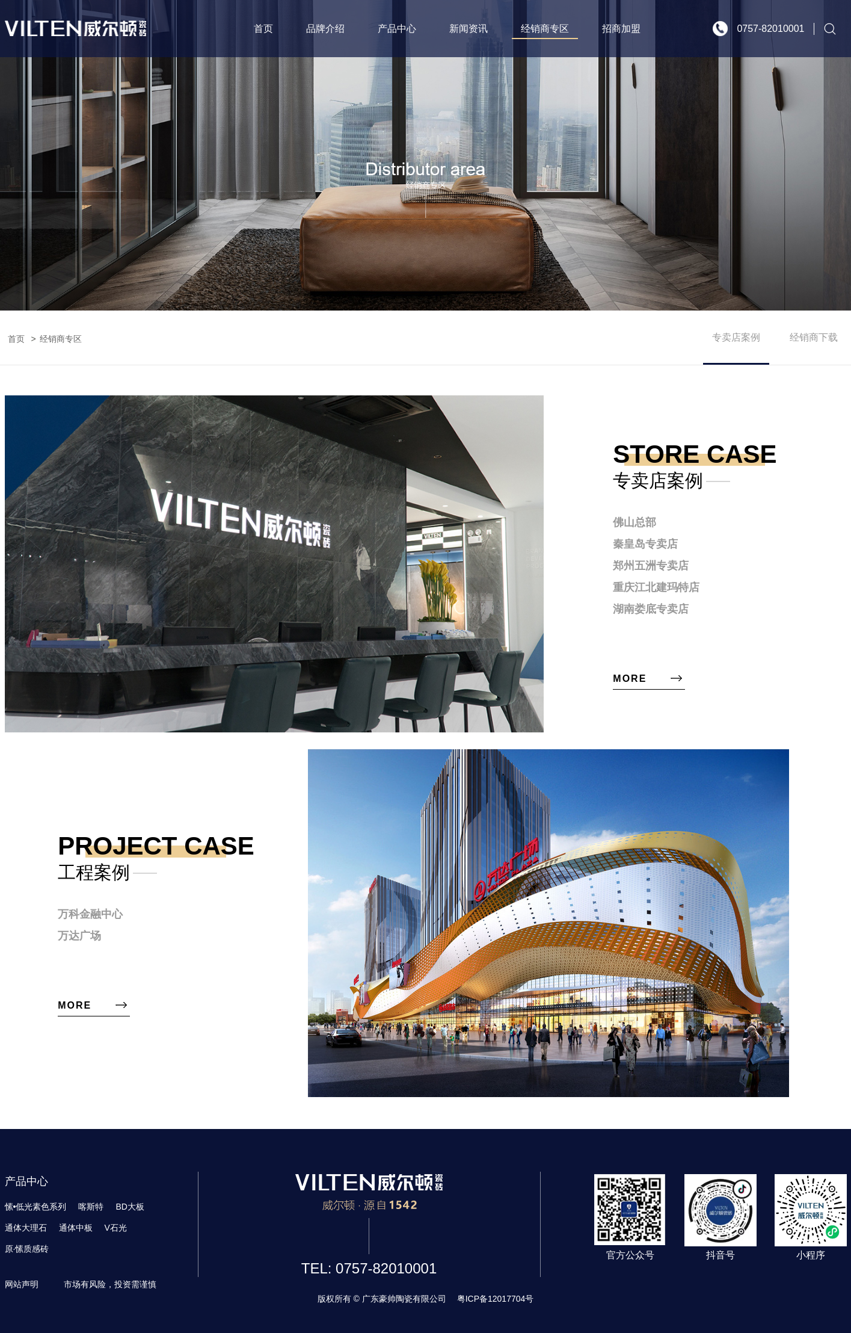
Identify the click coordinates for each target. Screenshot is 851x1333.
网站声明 (21, 1284)
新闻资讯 (468, 28)
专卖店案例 (736, 337)
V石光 (116, 1227)
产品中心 (397, 28)
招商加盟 (621, 28)
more (630, 678)
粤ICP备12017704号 (495, 1299)
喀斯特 (90, 1206)
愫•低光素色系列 (36, 1206)
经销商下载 (814, 337)
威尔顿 (75, 28)
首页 (263, 28)
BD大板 (129, 1206)
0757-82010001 (770, 28)
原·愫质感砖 (27, 1249)
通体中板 (76, 1227)
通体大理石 (26, 1227)
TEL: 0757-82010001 (369, 1268)
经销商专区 (545, 28)
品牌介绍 (325, 28)
